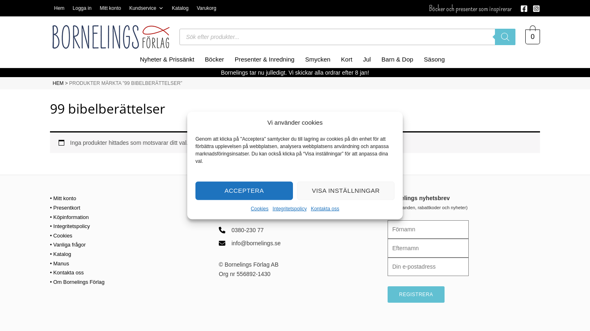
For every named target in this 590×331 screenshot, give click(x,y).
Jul (367, 59)
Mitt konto (110, 8)
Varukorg (206, 8)
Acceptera (244, 190)
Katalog (180, 8)
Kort (346, 59)
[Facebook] (524, 8)
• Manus (60, 262)
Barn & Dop (397, 59)
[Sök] (505, 37)
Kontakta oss (325, 209)
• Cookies (62, 235)
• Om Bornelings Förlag (79, 281)
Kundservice (146, 8)
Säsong (434, 59)
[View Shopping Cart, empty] (532, 37)
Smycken (318, 59)
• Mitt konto (64, 198)
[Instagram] (536, 8)
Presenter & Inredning (265, 59)
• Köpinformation (71, 216)
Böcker (214, 59)
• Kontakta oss (68, 272)
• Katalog (61, 253)
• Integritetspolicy (71, 226)
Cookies (259, 209)
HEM (58, 83)
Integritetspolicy (289, 209)
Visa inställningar (346, 190)
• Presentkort (66, 207)
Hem (59, 8)
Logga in (82, 8)
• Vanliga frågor (69, 244)
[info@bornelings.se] (250, 243)
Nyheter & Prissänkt (167, 59)
